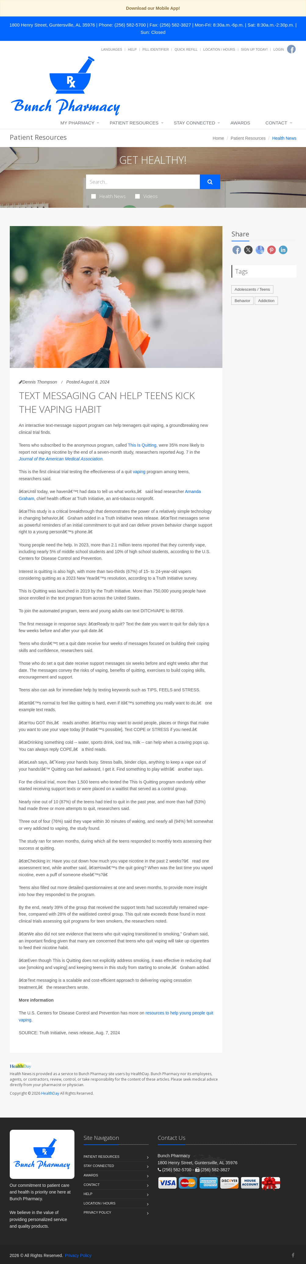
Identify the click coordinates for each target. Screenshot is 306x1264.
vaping (139, 471)
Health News (108, 196)
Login (278, 49)
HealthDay (50, 1093)
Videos (146, 196)
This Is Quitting (142, 445)
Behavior (242, 300)
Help (132, 49)
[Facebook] (291, 49)
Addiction (266, 300)
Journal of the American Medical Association (61, 458)
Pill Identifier (155, 49)
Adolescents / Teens (252, 289)
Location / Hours (219, 49)
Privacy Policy (97, 1212)
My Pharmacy (77, 122)
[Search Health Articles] (143, 182)
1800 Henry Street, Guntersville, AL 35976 (52, 24)
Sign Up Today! (254, 49)
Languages (111, 49)
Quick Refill (186, 49)
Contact (276, 122)
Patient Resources (134, 122)
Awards (240, 122)
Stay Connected (194, 122)
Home (218, 138)
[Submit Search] (210, 182)
